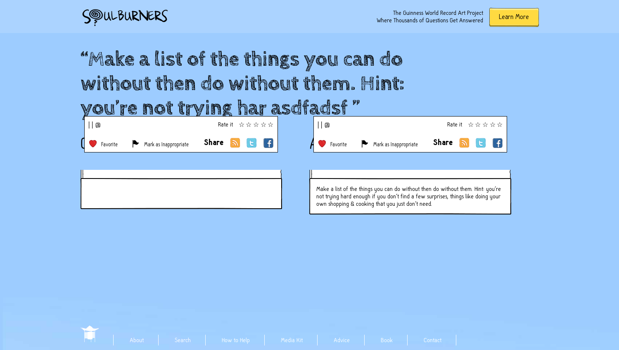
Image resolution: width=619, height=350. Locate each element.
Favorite (109, 144)
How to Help (236, 340)
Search (183, 340)
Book (387, 340)
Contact (432, 340)
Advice (342, 340)
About (137, 340)
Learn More (514, 17)
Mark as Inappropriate (166, 144)
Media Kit (292, 340)
